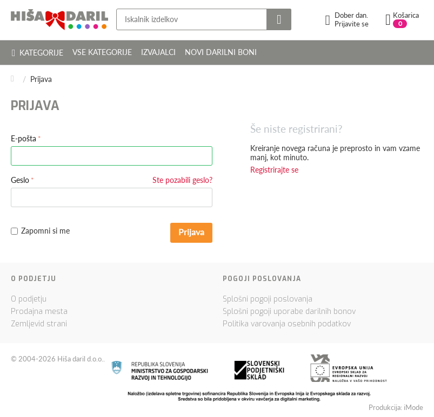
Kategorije (37, 52)
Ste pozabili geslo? (182, 179)
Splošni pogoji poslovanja (267, 299)
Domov (15, 79)
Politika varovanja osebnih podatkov (287, 324)
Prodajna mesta (39, 311)
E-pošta (23, 138)
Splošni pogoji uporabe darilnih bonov (289, 311)
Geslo (20, 179)
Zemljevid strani (39, 324)
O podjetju (28, 299)
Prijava (191, 232)
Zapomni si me (40, 230)
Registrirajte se (274, 169)
